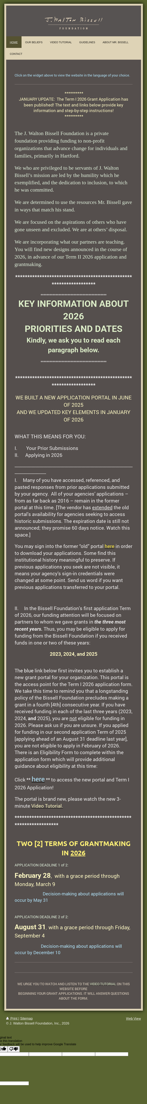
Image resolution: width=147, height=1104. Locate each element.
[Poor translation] (14, 1049)
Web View (133, 1018)
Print (12, 1018)
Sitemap (26, 1018)
